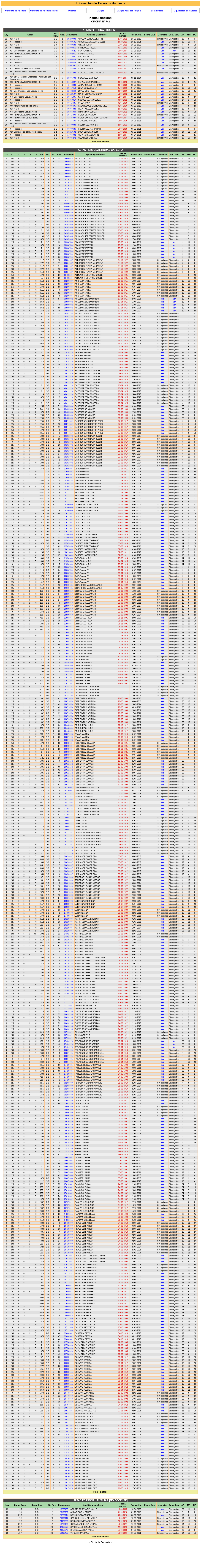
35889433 (71, 45)
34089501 (71, 42)
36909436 (71, 129)
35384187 (68, 260)
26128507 (71, 94)
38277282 (71, 73)
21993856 (71, 48)
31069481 (68, 585)
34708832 (68, 481)
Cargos (100, 11)
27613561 (68, 513)
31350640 (68, 558)
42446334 (71, 85)
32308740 (68, 242)
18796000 (68, 504)
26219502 (71, 132)
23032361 (71, 54)
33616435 (71, 103)
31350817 (71, 100)
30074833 (71, 109)
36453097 (71, 82)
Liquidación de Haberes (185, 11)
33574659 (68, 421)
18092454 (71, 60)
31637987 (71, 118)
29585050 (68, 540)
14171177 (68, 493)
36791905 (68, 346)
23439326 (68, 361)
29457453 (71, 88)
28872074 (68, 698)
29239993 (71, 39)
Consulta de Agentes (15, 11)
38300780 (68, 567)
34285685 (68, 215)
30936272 (71, 138)
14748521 (71, 51)
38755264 (68, 275)
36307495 (71, 106)
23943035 (68, 657)
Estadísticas (157, 11)
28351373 (68, 191)
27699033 (71, 125)
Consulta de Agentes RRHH (43, 11)
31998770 (68, 633)
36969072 (68, 159)
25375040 (71, 112)
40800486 (68, 203)
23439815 (68, 352)
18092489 (68, 549)
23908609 (68, 534)
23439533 (68, 406)
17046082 (71, 135)
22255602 (71, 69)
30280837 (68, 281)
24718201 (71, 57)
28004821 (71, 66)
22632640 (71, 91)
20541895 (71, 97)
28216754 (68, 180)
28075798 (71, 78)
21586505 (68, 469)
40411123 (68, 385)
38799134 (68, 686)
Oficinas (72, 11)
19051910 (68, 370)
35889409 (68, 662)
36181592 (68, 436)
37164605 (71, 121)
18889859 (68, 591)
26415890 (71, 115)
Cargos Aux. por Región (129, 11)
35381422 (68, 314)
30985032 (68, 299)
